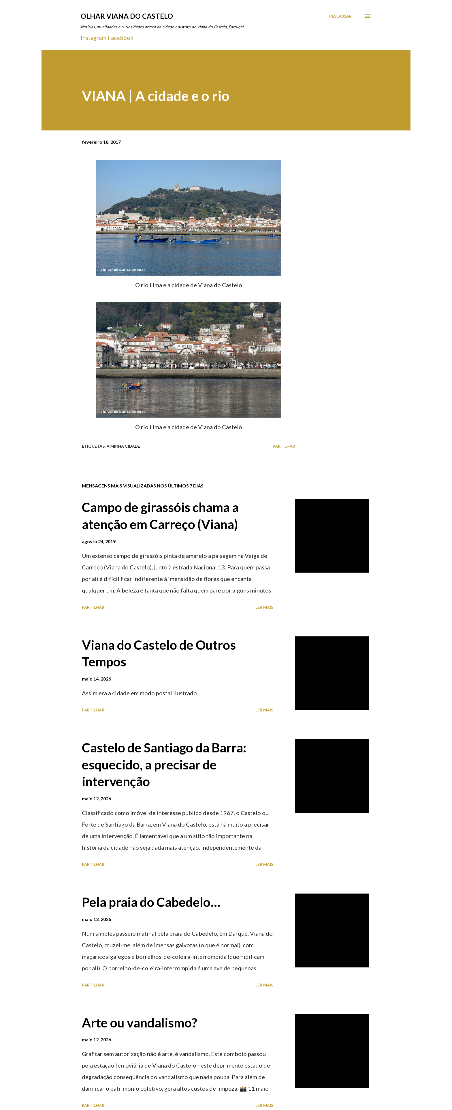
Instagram (93, 37)
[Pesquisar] (340, 16)
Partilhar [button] (284, 446)
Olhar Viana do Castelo (127, 16)
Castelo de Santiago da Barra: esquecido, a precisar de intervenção (164, 764)
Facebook (120, 37)
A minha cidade (123, 446)
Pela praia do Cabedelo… (151, 901)
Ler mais (264, 607)
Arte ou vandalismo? (139, 1022)
